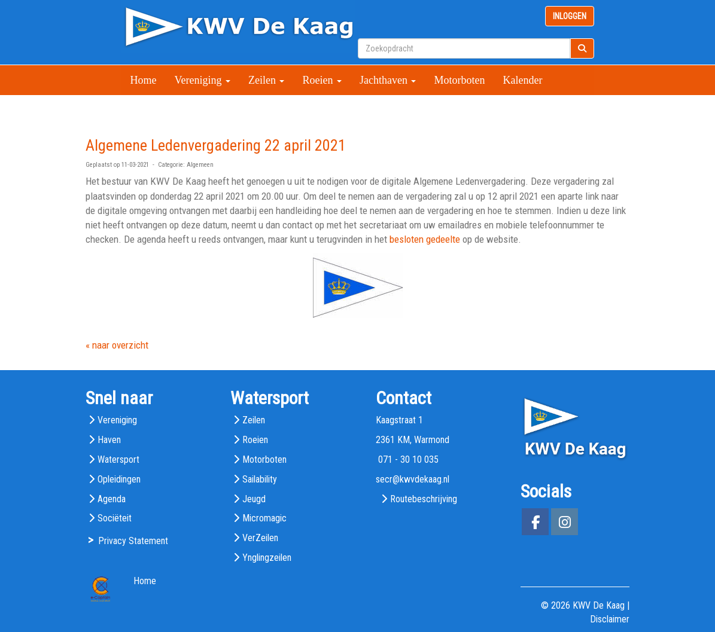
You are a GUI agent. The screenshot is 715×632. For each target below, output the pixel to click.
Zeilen (266, 80)
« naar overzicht (117, 345)
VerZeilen (260, 538)
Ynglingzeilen (266, 557)
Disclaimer (609, 619)
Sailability (259, 479)
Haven (109, 439)
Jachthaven (388, 80)
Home (143, 80)
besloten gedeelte (425, 239)
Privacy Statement (133, 540)
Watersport (118, 459)
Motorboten (459, 80)
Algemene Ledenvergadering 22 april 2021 (216, 145)
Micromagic (264, 518)
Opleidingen (119, 479)
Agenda (112, 499)
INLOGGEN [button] (569, 16)
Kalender (522, 80)
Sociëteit (115, 518)
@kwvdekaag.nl (412, 479)
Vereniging (202, 80)
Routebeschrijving (423, 499)
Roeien (322, 80)
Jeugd (254, 499)
